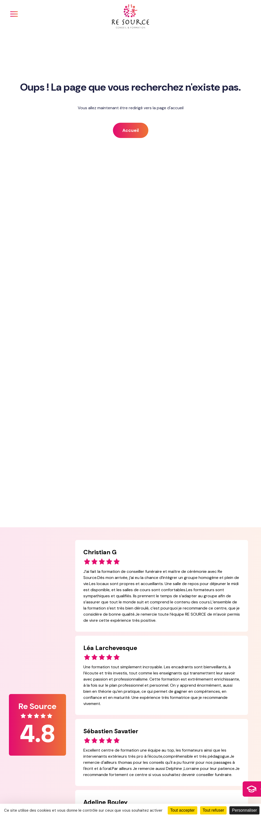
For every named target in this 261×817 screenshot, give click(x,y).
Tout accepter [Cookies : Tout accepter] (182, 810)
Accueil (130, 130)
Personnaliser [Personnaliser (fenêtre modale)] (244, 810)
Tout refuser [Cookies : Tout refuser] (213, 810)
